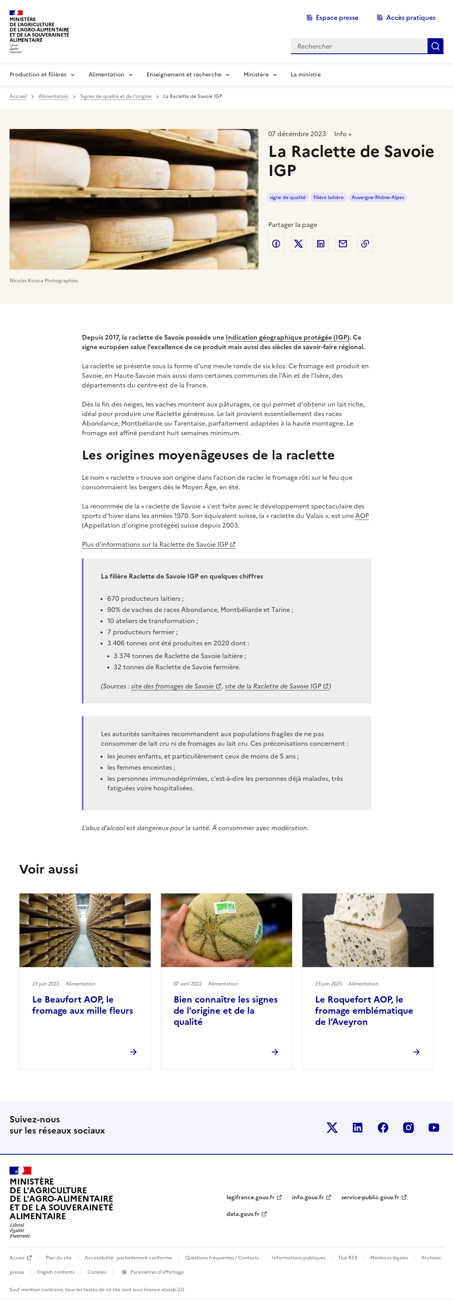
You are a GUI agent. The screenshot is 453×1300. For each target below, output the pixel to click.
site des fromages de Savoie (172, 686)
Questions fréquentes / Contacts (222, 1257)
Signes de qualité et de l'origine (115, 96)
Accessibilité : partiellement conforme (128, 1257)
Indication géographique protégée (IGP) (288, 337)
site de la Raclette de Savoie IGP (273, 686)
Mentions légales (389, 1257)
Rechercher (435, 46)
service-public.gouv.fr (370, 1197)
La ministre (306, 74)
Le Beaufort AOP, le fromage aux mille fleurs (82, 1005)
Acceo (17, 1257)
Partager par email (343, 244)
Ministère (256, 74)
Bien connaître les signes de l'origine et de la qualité (226, 1010)
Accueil (18, 96)
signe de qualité (288, 197)
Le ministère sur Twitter (332, 1127)
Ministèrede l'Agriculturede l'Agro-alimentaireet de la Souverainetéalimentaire (39, 30)
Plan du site (59, 1257)
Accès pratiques (411, 17)
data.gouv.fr (242, 1214)
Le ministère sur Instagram (408, 1127)
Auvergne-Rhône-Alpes (378, 197)
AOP (362, 515)
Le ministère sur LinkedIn (357, 1127)
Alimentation (106, 74)
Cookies (96, 1272)
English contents (55, 1272)
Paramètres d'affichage (157, 1272)
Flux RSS (348, 1257)
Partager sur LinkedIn (321, 244)
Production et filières (38, 74)
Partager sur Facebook (276, 244)
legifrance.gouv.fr (250, 1197)
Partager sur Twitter (298, 244)
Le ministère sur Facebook (383, 1127)
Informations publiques (298, 1257)
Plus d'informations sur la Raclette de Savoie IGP (155, 544)
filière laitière (329, 197)
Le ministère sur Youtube (433, 1127)
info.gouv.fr (308, 1197)
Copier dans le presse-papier (365, 244)
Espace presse (337, 17)
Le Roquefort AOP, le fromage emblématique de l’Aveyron (364, 1010)
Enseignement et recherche (184, 74)
